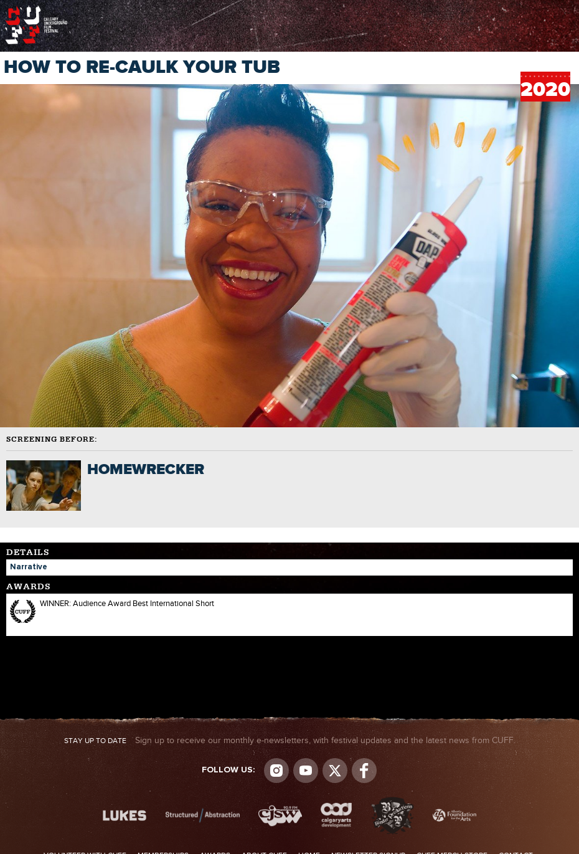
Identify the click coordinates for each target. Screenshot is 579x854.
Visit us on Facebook (364, 770)
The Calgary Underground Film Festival (36, 9)
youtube (305, 770)
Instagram (276, 770)
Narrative (28, 567)
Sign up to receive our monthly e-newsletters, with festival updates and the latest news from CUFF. (289, 741)
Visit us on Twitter (334, 770)
